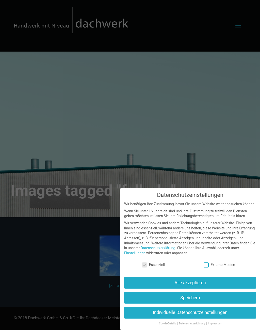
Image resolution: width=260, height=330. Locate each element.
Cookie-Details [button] (168, 323)
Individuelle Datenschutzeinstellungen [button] (190, 312)
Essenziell (153, 264)
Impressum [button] (214, 323)
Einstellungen (134, 253)
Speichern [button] (190, 297)
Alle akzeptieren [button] (190, 282)
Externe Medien (219, 264)
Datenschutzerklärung (158, 248)
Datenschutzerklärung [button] (192, 323)
